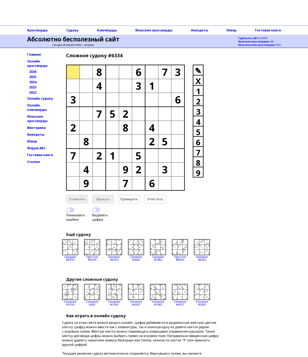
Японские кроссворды (153, 30)
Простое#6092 (180, 250)
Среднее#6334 (70, 250)
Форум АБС (36, 148)
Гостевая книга (268, 30)
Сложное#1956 (114, 295)
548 (255, 41)
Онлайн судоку (40, 98)
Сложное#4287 (136, 295)
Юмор (231, 30)
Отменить (77, 199)
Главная (34, 54)
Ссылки (33, 161)
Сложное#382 (92, 295)
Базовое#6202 (202, 250)
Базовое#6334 (114, 250)
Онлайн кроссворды (37, 63)
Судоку (72, 30)
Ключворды (107, 30)
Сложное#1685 (158, 295)
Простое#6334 (92, 250)
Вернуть (103, 199)
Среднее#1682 (158, 250)
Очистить (155, 199)
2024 (32, 82)
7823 (259, 45)
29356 (252, 38)
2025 (32, 77)
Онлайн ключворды (37, 107)
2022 (32, 92)
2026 (32, 71)
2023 (32, 87)
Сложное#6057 (180, 295)
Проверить (129, 199)
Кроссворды (37, 30)
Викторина (36, 127)
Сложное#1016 (70, 295)
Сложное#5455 (202, 295)
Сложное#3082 (136, 250)
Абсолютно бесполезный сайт (73, 39)
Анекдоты (199, 30)
